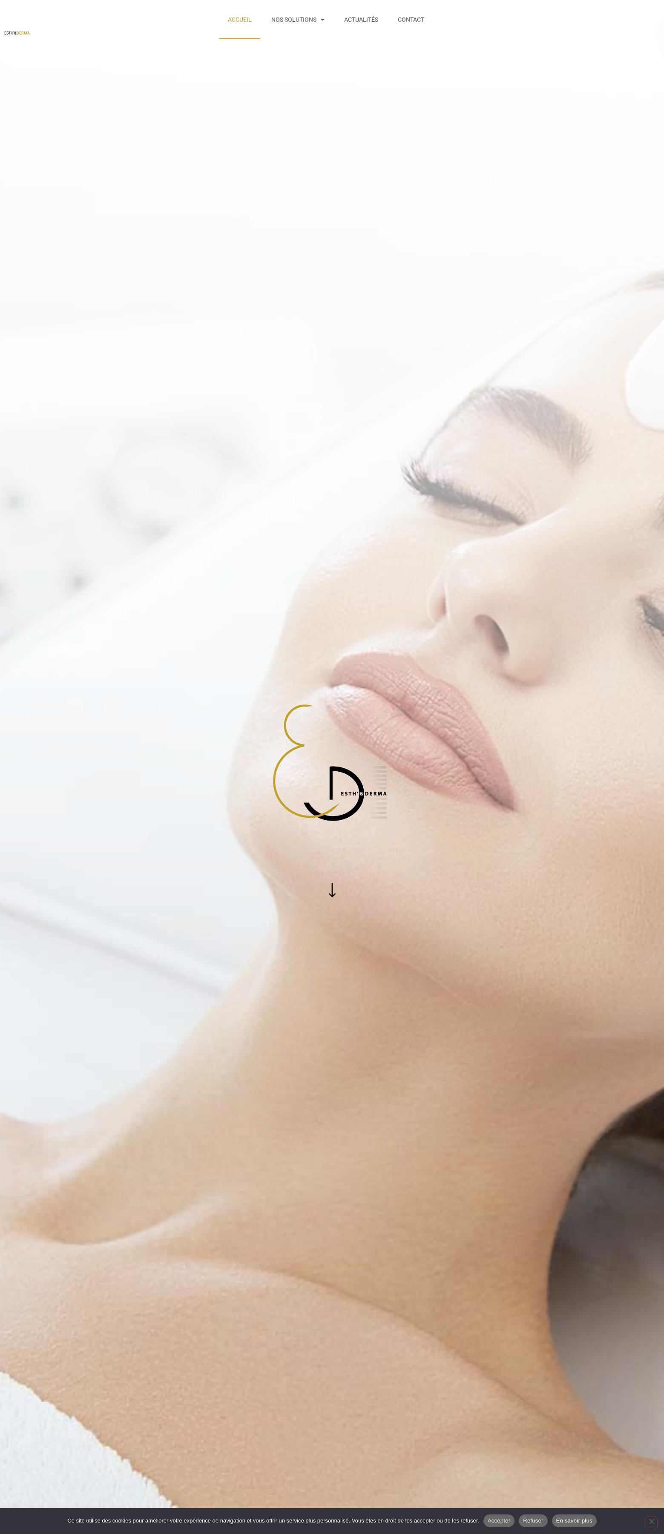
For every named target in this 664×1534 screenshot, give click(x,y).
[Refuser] (651, 1523)
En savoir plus (574, 1520)
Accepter (499, 1520)
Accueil (240, 19)
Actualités (361, 19)
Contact (411, 19)
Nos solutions (298, 19)
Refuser (533, 1520)
